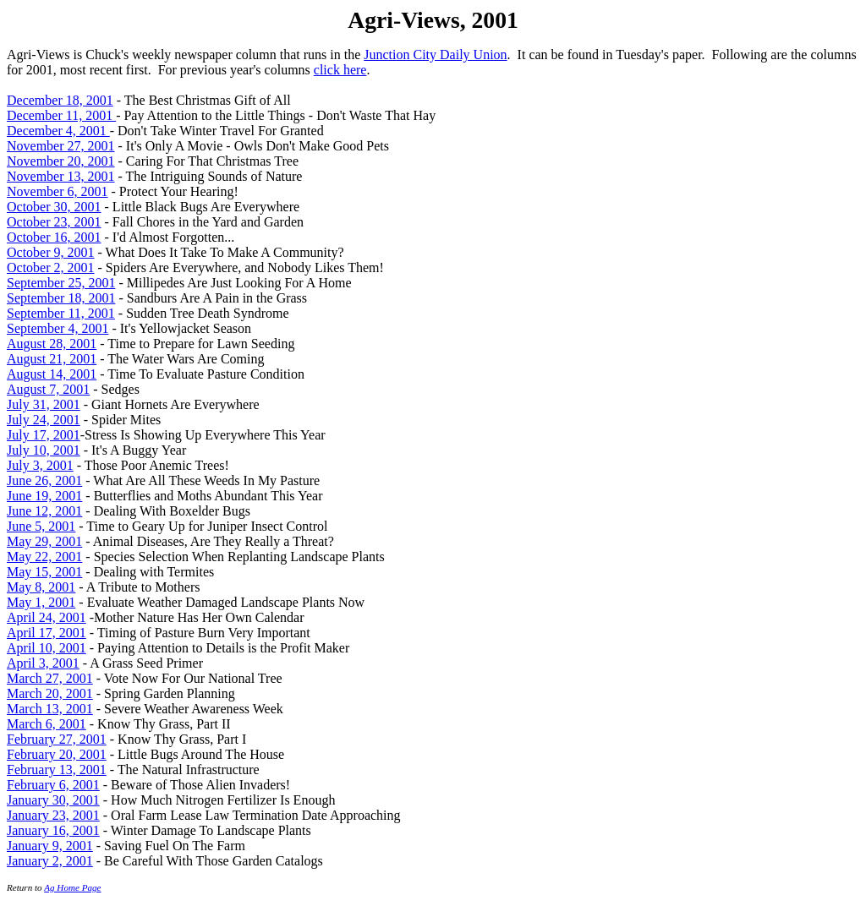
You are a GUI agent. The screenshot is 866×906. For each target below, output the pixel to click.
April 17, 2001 (46, 632)
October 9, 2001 (51, 252)
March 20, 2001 (50, 693)
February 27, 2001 (57, 739)
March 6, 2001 (46, 724)
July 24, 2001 (43, 419)
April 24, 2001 (46, 617)
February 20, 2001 (57, 754)
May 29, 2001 (44, 541)
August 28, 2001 (51, 343)
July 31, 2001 (43, 404)
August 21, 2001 (51, 359)
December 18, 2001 (60, 100)
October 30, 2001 (54, 206)
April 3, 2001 (43, 663)
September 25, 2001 (61, 283)
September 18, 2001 (61, 298)
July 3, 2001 (40, 465)
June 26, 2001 (44, 480)
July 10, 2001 (43, 450)
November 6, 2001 (57, 191)
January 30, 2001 (53, 800)
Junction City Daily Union (435, 54)
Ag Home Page (72, 887)
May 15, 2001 (44, 572)
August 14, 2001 (51, 374)
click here (340, 70)
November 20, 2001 (61, 161)
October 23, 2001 (54, 222)
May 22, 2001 (44, 556)
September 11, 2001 (61, 313)
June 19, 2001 (44, 495)
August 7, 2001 (48, 389)
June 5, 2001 (41, 526)
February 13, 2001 (57, 769)
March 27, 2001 (50, 678)
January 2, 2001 (50, 861)
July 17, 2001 (43, 435)
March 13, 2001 (50, 708)
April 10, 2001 (46, 648)
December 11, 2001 (61, 115)
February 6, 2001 (53, 785)
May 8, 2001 (41, 587)
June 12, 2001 (44, 511)
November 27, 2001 (61, 146)
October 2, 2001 (51, 267)
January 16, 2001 (53, 830)
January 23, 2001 (53, 815)
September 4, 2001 (57, 328)
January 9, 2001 (50, 845)
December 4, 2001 (58, 130)
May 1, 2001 (41, 602)
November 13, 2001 (61, 176)
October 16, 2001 (54, 237)
